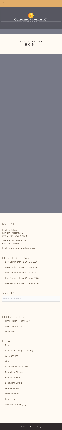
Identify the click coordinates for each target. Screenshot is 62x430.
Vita (7, 361)
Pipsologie (10, 331)
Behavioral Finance (14, 372)
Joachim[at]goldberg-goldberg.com (19, 248)
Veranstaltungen (13, 388)
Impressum (10, 399)
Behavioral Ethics (13, 377)
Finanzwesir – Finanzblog (17, 320)
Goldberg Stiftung (13, 326)
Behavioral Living (13, 382)
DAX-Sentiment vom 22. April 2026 (22, 283)
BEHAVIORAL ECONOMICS (17, 366)
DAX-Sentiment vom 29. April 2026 (22, 278)
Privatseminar (12, 393)
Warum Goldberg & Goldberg (19, 350)
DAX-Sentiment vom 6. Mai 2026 (20, 272)
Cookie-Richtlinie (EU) (15, 404)
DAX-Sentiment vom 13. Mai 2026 (21, 267)
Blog (7, 345)
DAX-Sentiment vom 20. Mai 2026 (21, 261)
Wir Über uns (11, 355)
